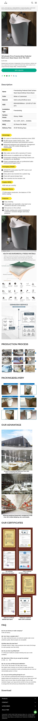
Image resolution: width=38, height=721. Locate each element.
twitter (7, 76)
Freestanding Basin (25, 7)
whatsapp (9, 76)
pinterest (11, 76)
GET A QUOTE (19, 70)
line (4, 76)
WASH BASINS (16, 7)
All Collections (8, 7)
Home (2, 7)
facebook (2, 76)
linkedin (16, 76)
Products (4, 698)
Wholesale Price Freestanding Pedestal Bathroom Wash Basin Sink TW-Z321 (18, 8)
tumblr (14, 76)
